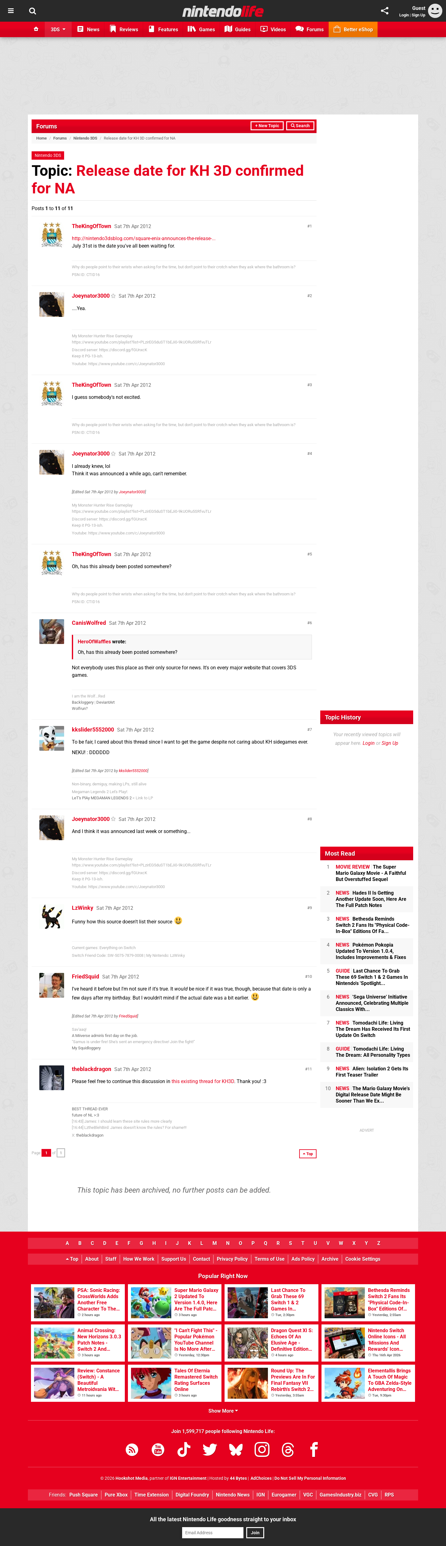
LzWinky (82, 908)
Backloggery (83, 702)
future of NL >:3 (85, 1115)
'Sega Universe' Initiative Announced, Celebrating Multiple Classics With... (372, 1003)
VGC (308, 1495)
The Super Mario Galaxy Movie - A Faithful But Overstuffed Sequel (371, 873)
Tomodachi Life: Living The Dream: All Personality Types (373, 1052)
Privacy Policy (232, 1259)
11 (310, 1069)
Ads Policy (303, 1259)
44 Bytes (238, 1478)
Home (41, 138)
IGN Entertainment (188, 1478)
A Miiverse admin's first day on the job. (105, 1035)
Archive (330, 1259)
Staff (110, 1259)
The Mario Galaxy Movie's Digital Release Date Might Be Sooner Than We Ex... (373, 1095)
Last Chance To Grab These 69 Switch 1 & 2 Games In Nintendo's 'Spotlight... (372, 977)
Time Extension (151, 1495)
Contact (201, 1259)
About (91, 1259)
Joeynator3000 (91, 295)
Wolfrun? (80, 708)
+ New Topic (267, 125)
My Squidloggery (86, 1048)
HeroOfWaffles (94, 642)
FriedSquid (85, 976)
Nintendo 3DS (85, 138)
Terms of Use (270, 1259)
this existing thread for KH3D (203, 1081)
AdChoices (261, 1478)
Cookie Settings (362, 1259)
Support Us (173, 1259)
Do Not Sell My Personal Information (310, 1478)
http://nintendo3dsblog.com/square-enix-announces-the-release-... (144, 238)
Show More (223, 1411)
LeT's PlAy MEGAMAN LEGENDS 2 (102, 798)
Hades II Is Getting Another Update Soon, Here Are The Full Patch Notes (371, 899)
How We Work (139, 1259)
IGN (260, 1495)
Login (404, 15)
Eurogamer (284, 1495)
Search (300, 125)
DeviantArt (105, 702)
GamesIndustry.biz (340, 1495)
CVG (373, 1495)
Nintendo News (233, 1495)
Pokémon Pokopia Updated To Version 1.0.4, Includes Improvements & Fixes (371, 951)
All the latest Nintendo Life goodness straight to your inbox (223, 1519)
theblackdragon (91, 1069)
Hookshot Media (132, 1478)
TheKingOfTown (91, 226)
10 (310, 976)
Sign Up (418, 15)
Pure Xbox (116, 1495)
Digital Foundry (192, 1495)
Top (72, 1259)
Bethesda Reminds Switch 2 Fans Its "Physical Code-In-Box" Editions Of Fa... (372, 925)
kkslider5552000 (93, 729)
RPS (389, 1495)
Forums (46, 126)
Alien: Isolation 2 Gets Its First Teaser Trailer (372, 1072)
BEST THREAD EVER (90, 1109)
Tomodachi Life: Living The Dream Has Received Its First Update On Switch (373, 1029)
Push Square (83, 1495)
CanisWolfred (89, 623)
